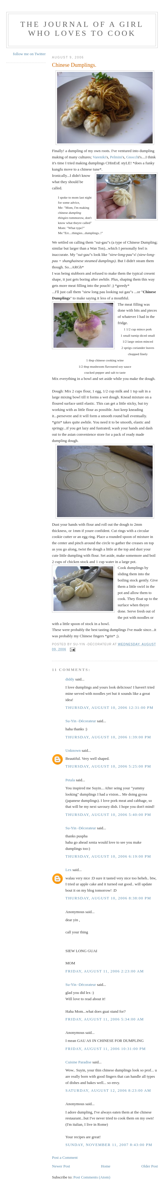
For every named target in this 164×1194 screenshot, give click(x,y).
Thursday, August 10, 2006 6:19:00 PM (108, 856)
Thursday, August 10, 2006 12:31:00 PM (109, 707)
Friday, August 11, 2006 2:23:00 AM (104, 971)
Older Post (149, 1166)
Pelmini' (116, 157)
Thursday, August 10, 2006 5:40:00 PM (108, 814)
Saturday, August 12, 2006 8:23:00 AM (108, 1090)
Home (106, 1166)
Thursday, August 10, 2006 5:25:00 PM (108, 766)
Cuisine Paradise (78, 1062)
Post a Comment (65, 1157)
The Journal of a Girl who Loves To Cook (82, 29)
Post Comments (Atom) (92, 1177)
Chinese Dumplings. (74, 65)
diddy (69, 679)
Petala (70, 780)
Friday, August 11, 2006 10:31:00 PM (105, 1048)
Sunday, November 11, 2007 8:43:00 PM (108, 1144)
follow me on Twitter (29, 54)
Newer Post (61, 1166)
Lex (68, 869)
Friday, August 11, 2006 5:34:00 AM (104, 1019)
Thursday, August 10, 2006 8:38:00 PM (108, 898)
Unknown (73, 750)
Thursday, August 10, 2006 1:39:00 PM (108, 737)
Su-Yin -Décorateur (80, 721)
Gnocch (132, 157)
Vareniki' (99, 157)
